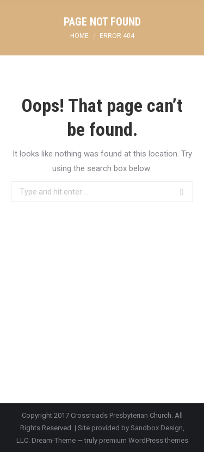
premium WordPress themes (143, 440)
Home (79, 36)
